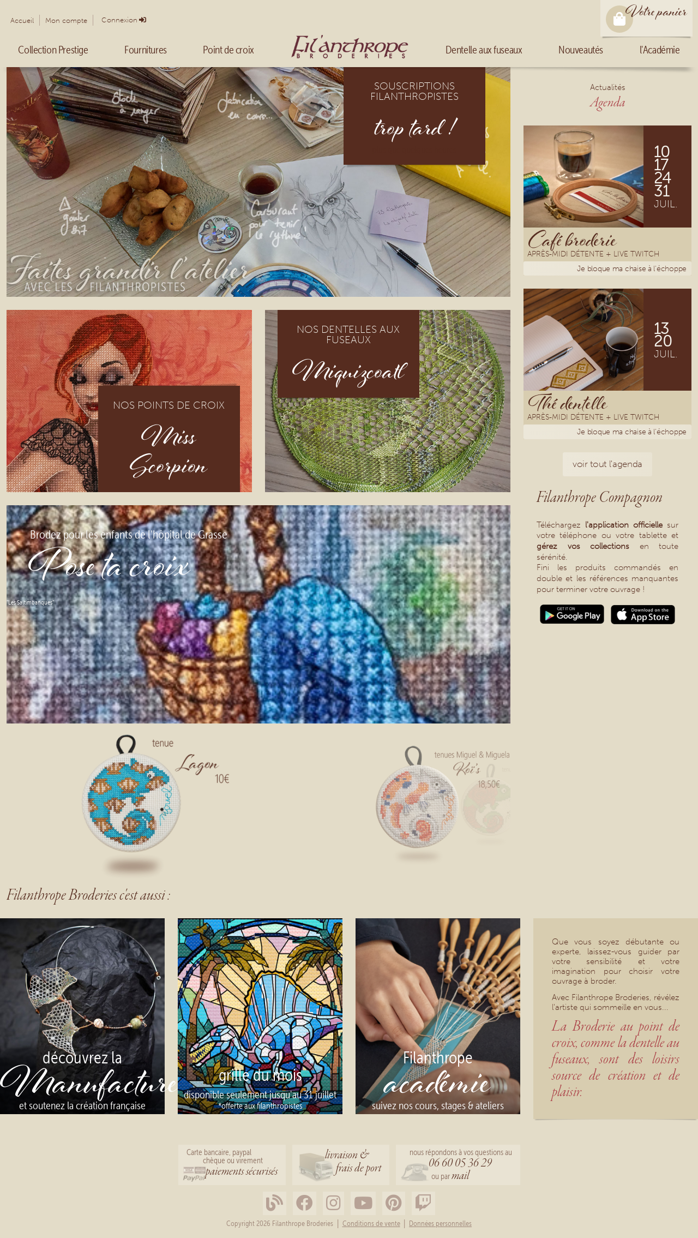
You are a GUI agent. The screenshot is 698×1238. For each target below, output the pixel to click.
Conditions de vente (371, 1224)
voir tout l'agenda (607, 463)
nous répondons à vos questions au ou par (461, 1165)
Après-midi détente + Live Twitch (593, 255)
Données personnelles (440, 1224)
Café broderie (572, 240)
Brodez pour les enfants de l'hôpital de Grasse (128, 535)
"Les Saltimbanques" (30, 602)
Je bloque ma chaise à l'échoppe (632, 268)
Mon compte (66, 20)
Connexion (119, 20)
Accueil (22, 20)
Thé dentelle (567, 403)
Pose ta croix (109, 569)
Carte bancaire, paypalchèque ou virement (232, 1163)
